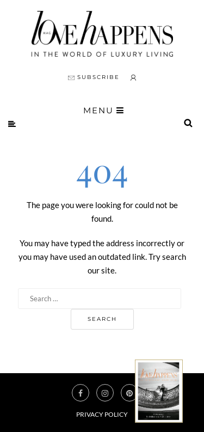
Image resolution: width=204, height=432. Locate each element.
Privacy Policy (102, 414)
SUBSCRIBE (94, 77)
